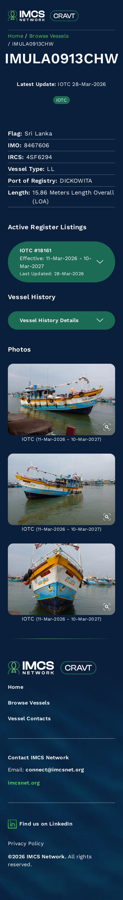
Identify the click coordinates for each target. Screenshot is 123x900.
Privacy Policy (26, 843)
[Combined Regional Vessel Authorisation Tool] (43, 16)
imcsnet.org (24, 783)
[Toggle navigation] (109, 16)
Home (15, 687)
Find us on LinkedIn (45, 824)
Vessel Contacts (29, 718)
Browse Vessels (29, 703)
